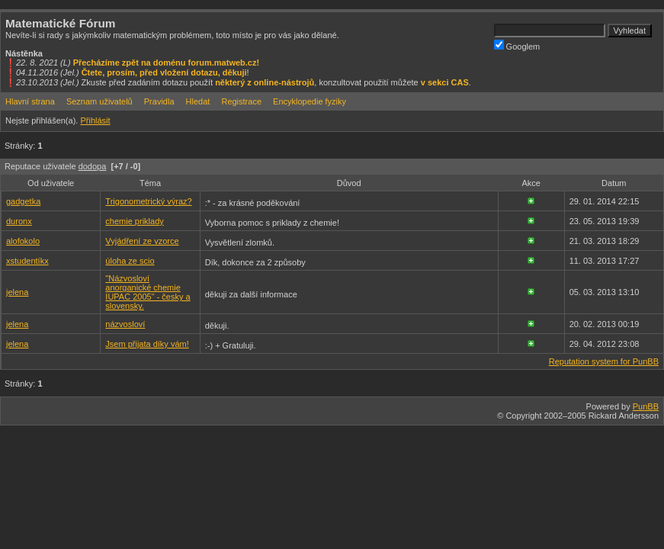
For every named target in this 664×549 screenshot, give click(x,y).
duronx (19, 221)
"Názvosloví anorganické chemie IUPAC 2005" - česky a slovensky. (147, 292)
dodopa (93, 166)
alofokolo (23, 241)
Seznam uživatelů (99, 101)
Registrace (241, 101)
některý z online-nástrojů (264, 82)
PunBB (646, 406)
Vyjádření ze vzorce (141, 241)
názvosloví (125, 324)
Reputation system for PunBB (604, 361)
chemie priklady (134, 221)
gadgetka (23, 201)
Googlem (517, 45)
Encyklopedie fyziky (309, 101)
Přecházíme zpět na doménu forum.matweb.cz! (166, 62)
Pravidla (159, 101)
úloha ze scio (129, 260)
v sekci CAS (445, 82)
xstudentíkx (27, 260)
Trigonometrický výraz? (148, 201)
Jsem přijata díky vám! (146, 343)
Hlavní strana (30, 101)
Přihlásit (95, 120)
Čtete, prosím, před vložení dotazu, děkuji (164, 72)
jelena (17, 292)
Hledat (198, 101)
